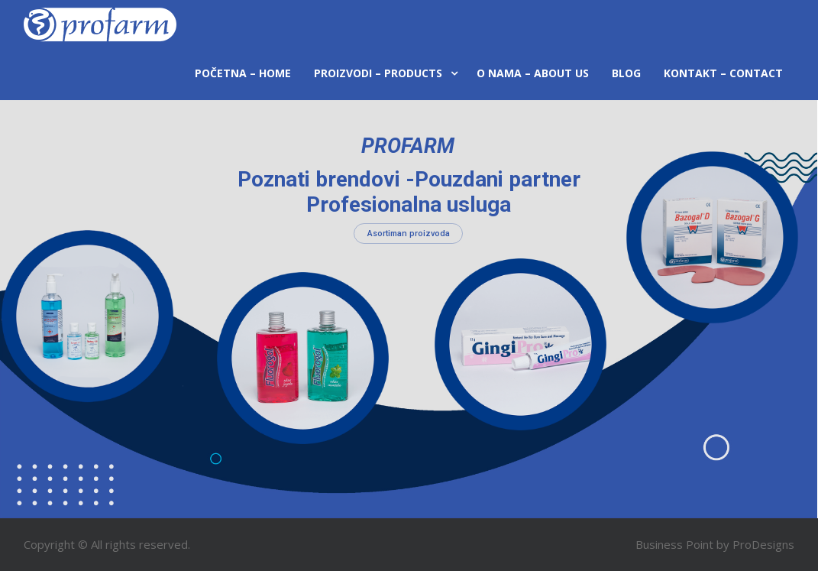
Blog (626, 73)
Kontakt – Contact (723, 73)
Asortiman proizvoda (408, 233)
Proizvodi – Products (378, 73)
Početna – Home (243, 73)
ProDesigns (763, 544)
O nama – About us (533, 73)
